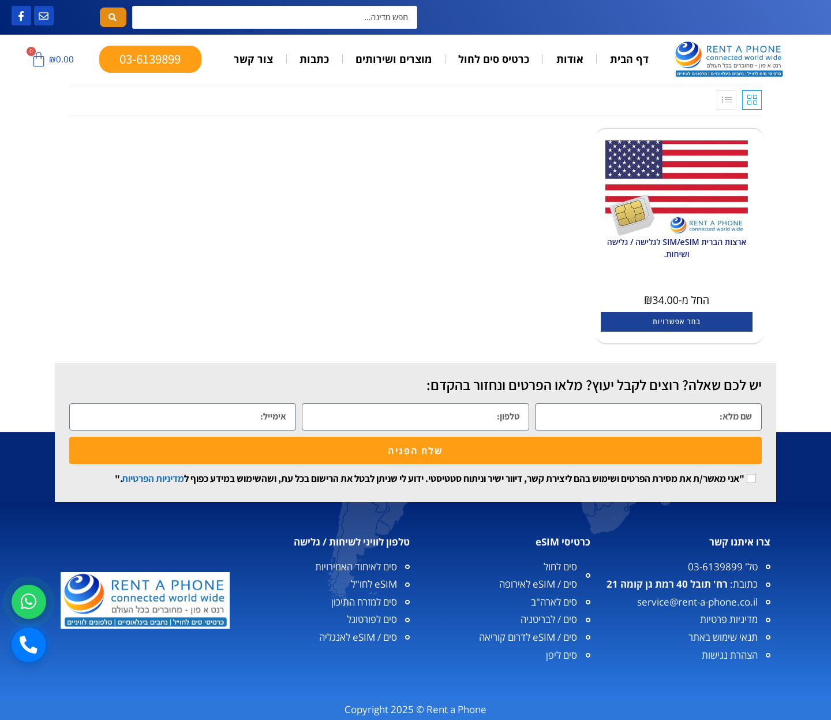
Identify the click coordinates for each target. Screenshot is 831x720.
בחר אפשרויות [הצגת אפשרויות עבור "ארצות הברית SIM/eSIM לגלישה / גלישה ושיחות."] (677, 321)
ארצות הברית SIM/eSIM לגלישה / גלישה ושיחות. (676, 247)
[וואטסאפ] (29, 600)
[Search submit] (113, 17)
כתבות (314, 59)
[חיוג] (29, 644)
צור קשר (253, 59)
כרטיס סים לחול (493, 59)
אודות (569, 59)
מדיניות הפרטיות (153, 478)
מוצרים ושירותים (393, 59)
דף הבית (629, 59)
